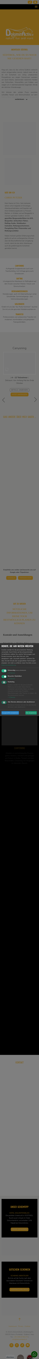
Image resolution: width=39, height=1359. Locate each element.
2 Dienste (11, 679)
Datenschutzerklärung (8, 665)
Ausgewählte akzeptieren (10, 713)
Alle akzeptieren (31, 713)
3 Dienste (11, 673)
